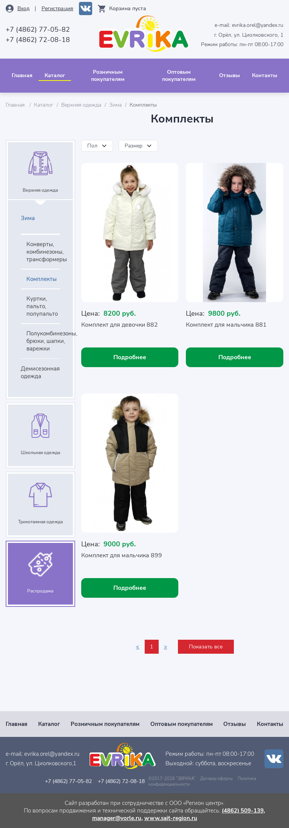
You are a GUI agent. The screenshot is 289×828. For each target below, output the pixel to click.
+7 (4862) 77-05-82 (38, 29)
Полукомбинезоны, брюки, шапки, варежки (43, 341)
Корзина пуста (127, 8)
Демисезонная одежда (40, 372)
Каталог (55, 75)
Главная (22, 75)
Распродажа (40, 591)
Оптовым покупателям (179, 75)
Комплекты (41, 279)
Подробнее (129, 357)
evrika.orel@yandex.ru (257, 25)
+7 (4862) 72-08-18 (38, 39)
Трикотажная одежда (40, 522)
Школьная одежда (40, 453)
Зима (115, 105)
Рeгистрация (57, 8)
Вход (23, 8)
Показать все (206, 646)
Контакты (264, 75)
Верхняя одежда (81, 105)
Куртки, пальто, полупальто (42, 306)
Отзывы (229, 75)
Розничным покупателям (108, 75)
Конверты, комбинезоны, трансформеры (43, 251)
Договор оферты (216, 778)
